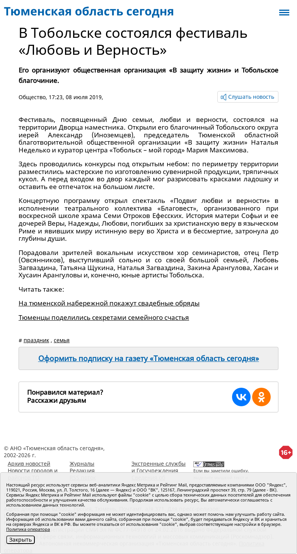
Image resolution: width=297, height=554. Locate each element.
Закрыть (20, 539)
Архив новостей (29, 463)
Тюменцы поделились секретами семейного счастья (104, 317)
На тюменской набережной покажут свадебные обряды (109, 303)
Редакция (82, 470)
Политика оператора (28, 529)
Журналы (82, 463)
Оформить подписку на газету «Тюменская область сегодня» (148, 358)
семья (62, 340)
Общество (32, 97)
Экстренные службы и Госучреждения (158, 467)
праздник (36, 340)
